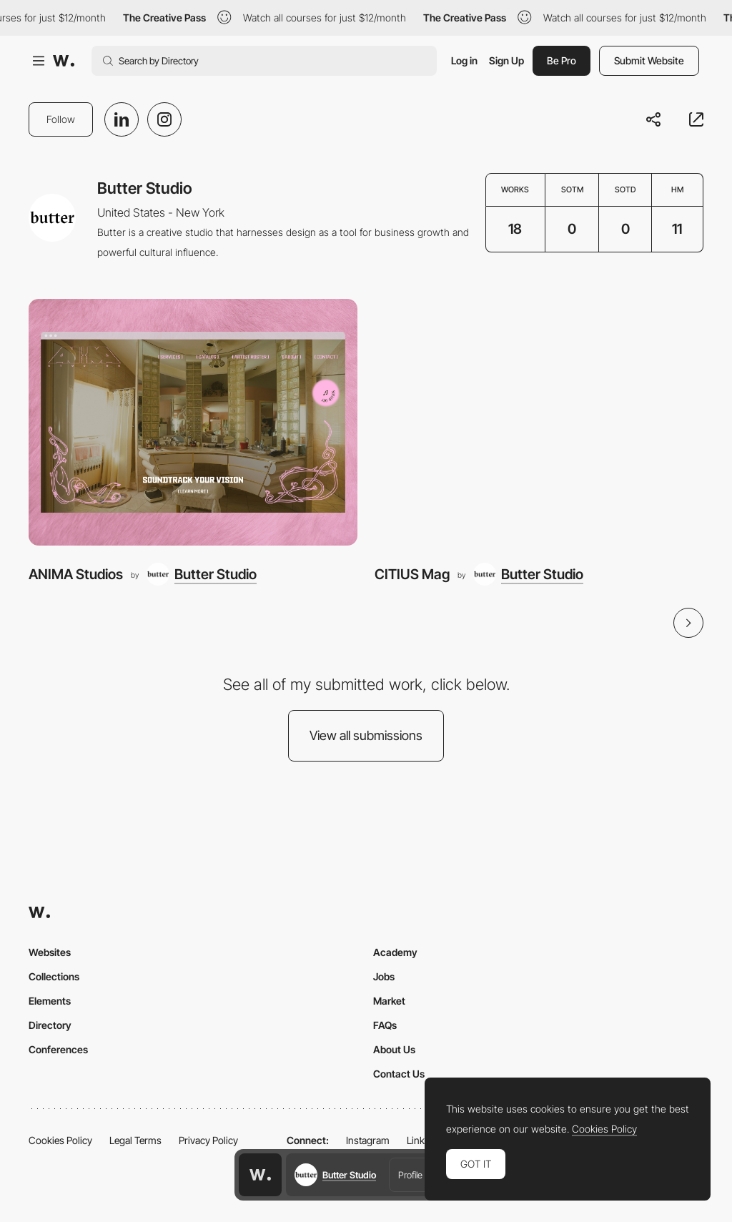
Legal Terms (135, 1140)
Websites (50, 952)
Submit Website (649, 60)
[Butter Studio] (202, 574)
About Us (394, 1049)
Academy (395, 952)
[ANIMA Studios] (193, 422)
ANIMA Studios (76, 574)
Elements (50, 1001)
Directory (50, 1025)
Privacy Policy (208, 1140)
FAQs (385, 1025)
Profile (410, 1175)
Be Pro (561, 60)
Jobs (384, 976)
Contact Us (399, 1074)
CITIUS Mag (412, 574)
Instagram (368, 1140)
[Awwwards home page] (260, 1174)
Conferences (58, 1049)
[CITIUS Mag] (539, 422)
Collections (54, 976)
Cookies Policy (60, 1140)
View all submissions (366, 735)
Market (389, 1001)
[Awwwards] (63, 60)
